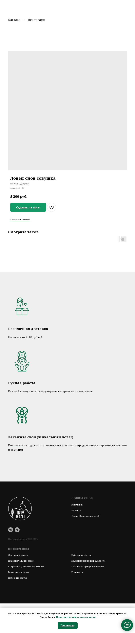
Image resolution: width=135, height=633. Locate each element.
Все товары (36, 20)
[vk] (10, 529)
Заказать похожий (20, 219)
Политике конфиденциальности (76, 617)
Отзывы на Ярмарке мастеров (87, 566)
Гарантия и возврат (18, 572)
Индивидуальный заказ (21, 560)
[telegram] (17, 529)
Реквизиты (77, 572)
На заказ (76, 510)
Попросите (15, 445)
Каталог (14, 20)
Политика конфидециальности (88, 560)
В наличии (77, 504)
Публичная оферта (81, 554)
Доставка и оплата (18, 554)
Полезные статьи (17, 577)
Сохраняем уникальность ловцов (26, 566)
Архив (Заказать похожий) (85, 515)
